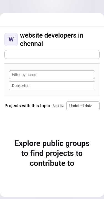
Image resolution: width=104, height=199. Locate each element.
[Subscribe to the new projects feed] (52, 54)
